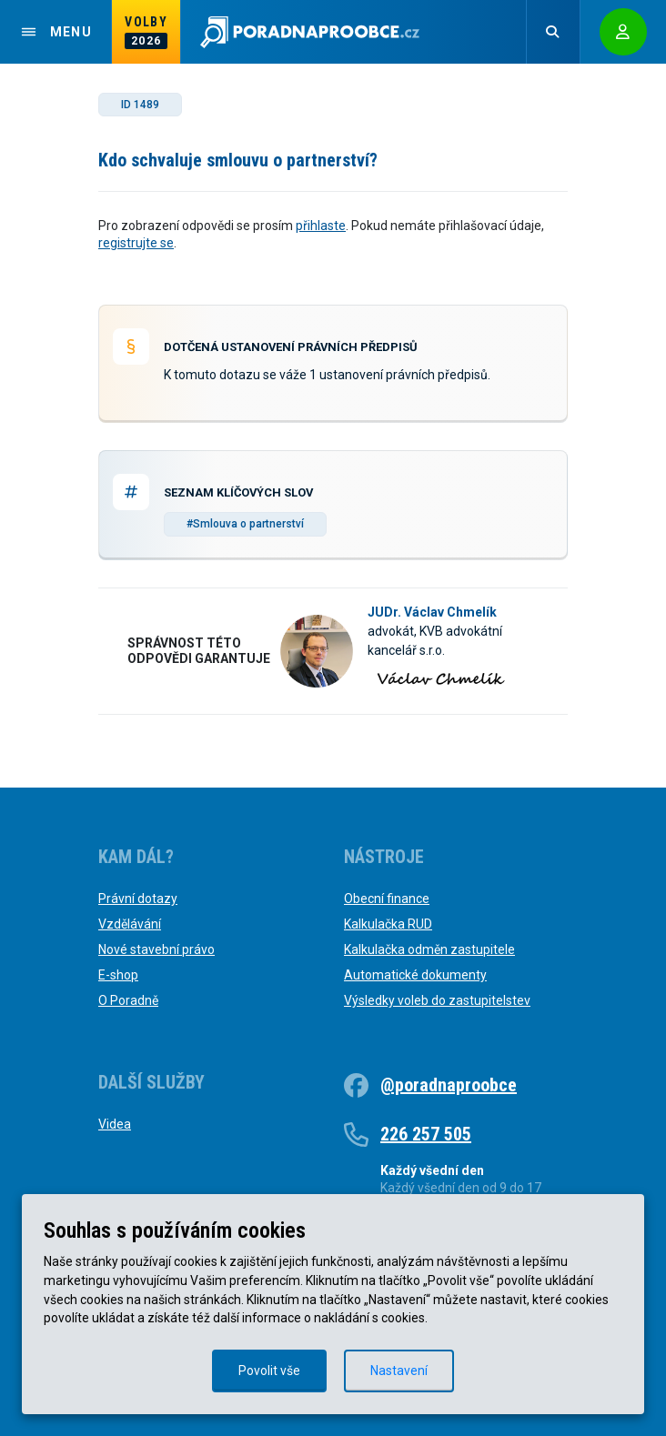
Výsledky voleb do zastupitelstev (437, 1000)
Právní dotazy (137, 898)
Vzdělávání (129, 924)
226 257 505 (425, 1134)
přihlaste (321, 225)
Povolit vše (269, 1370)
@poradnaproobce (448, 1085)
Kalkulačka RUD (388, 924)
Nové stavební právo (156, 949)
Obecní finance (386, 898)
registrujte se (136, 243)
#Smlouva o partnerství (245, 523)
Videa (114, 1124)
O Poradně (128, 1000)
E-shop (118, 975)
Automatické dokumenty (415, 975)
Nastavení (399, 1370)
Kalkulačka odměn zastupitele (429, 949)
